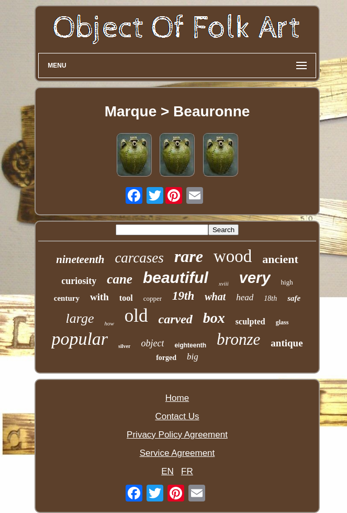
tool (126, 297)
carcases (139, 258)
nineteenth (80, 259)
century (67, 298)
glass (282, 322)
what (215, 296)
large (80, 318)
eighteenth (190, 345)
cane (119, 279)
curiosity (78, 281)
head (244, 297)
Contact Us (177, 416)
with (99, 296)
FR (187, 471)
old (136, 315)
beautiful (175, 277)
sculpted (250, 321)
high (287, 282)
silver (124, 346)
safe (293, 298)
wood (233, 256)
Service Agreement (177, 453)
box (214, 318)
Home (177, 398)
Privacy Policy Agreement (177, 435)
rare (188, 256)
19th (183, 295)
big (192, 357)
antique (287, 342)
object (152, 343)
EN (167, 471)
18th (270, 298)
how (109, 323)
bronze (238, 339)
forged (166, 358)
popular (79, 338)
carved (176, 319)
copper (152, 298)
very (255, 277)
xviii (224, 283)
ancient (280, 259)
